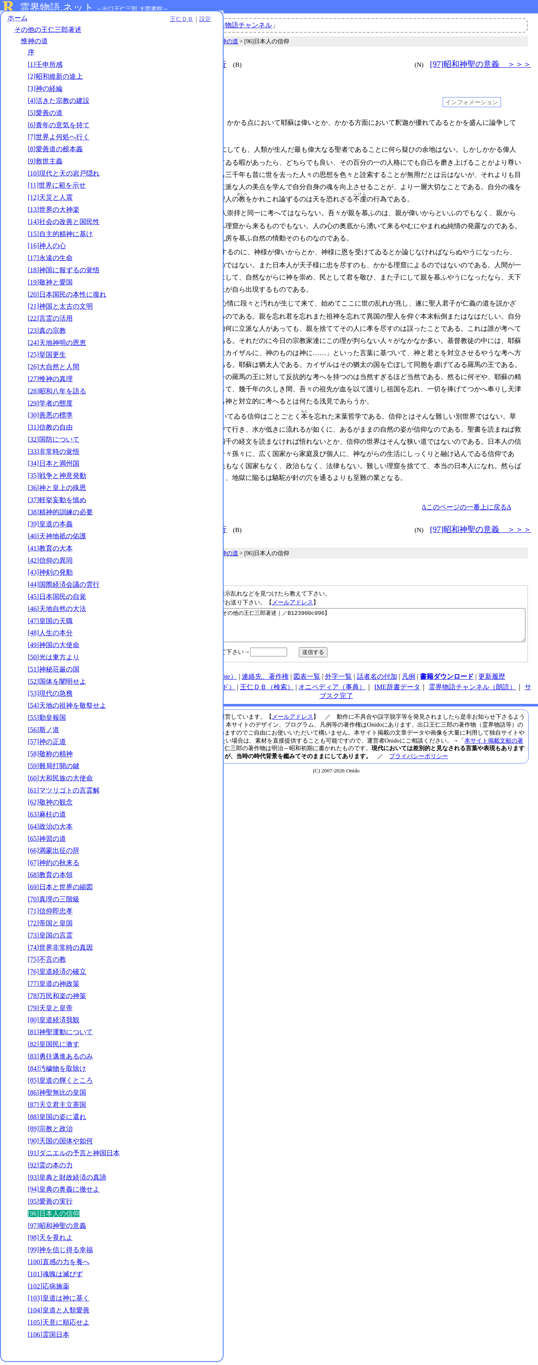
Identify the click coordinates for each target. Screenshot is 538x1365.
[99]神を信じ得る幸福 (60, 1252)
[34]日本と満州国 (53, 466)
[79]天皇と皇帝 (50, 1011)
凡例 (408, 677)
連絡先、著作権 (265, 677)
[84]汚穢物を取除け (57, 1071)
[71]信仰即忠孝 (50, 913)
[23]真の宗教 (47, 333)
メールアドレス (292, 597)
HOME (177, 677)
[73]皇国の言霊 (50, 938)
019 (152, 249)
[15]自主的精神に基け (60, 236)
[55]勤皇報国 (47, 720)
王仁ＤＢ (92, 21)
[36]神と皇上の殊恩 (57, 490)
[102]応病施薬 (48, 1289)
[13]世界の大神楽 (53, 212)
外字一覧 (338, 677)
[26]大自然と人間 (53, 369)
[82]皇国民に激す (53, 1047)
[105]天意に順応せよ (59, 1325)
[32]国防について (53, 442)
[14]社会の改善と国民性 (64, 224)
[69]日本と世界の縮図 (60, 889)
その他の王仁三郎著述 (48, 32)
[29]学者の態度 (50, 406)
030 (152, 300)
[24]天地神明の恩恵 (57, 345)
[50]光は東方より (53, 660)
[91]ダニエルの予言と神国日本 (74, 1155)
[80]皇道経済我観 (53, 1022)
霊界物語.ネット (57, 7)
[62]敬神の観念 (50, 805)
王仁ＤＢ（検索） (267, 688)
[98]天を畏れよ (50, 1240)
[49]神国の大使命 (53, 647)
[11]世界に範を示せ (57, 188)
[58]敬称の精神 (50, 756)
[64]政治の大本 (50, 829)
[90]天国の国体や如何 (60, 1143)
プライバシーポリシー (418, 757)
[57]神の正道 (47, 744)
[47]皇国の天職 (50, 623)
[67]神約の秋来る (53, 865)
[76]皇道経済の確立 (57, 974)
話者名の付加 (377, 677)
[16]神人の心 (47, 248)
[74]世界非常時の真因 (60, 950)
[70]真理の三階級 (53, 902)
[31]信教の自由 (50, 430)
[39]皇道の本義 (50, 526)
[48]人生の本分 (50, 635)
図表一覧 (306, 677)
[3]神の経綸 (45, 91)
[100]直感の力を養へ (59, 1264)
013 (152, 211)
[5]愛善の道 (45, 115)
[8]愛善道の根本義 (55, 151)
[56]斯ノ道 (43, 732)
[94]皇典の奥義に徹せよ (64, 1192)
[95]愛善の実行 (50, 1204)
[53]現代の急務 (50, 696)
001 (152, 122)
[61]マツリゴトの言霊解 (64, 793)
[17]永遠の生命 (50, 260)
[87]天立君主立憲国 (57, 1107)
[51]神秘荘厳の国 (53, 672)
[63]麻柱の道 (47, 817)
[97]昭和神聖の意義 (57, 1228)
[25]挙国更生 (47, 357)
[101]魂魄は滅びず (55, 1277)
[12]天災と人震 (50, 200)
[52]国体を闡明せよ (57, 684)
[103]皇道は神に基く (59, 1300)
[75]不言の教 (47, 962)
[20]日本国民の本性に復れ (67, 297)
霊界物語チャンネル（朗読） (472, 688)
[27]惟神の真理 (50, 381)
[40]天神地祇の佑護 (57, 539)
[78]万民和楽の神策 (57, 998)
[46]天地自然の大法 (57, 611)
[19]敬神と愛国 (50, 285)
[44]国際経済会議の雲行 (64, 587)
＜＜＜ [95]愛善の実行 (184, 64)
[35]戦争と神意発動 (57, 478)
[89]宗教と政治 (50, 1131)
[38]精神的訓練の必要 (60, 515)
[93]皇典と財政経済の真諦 (67, 1180)
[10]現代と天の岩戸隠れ (64, 176)
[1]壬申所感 (45, 67)
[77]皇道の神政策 (53, 986)
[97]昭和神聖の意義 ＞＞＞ (480, 64)
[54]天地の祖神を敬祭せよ (67, 708)
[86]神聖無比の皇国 (57, 1095)
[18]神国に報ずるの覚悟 (64, 273)
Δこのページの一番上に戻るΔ (466, 502)
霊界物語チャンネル (241, 25)
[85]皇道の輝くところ (60, 1083)
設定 (116, 21)
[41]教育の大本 (50, 551)
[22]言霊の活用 (50, 321)
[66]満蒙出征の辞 (53, 853)
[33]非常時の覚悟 (53, 454)
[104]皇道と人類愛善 (59, 1313)
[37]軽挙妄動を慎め (57, 502)
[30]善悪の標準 (50, 418)
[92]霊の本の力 (50, 1168)
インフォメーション (471, 102)
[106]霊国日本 (48, 1337)
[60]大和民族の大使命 (60, 781)
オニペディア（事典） (332, 688)
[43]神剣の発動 (50, 575)
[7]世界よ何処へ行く (59, 139)
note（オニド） (212, 688)
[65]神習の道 (47, 841)
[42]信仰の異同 (50, 563)
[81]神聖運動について (60, 1034)
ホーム (18, 20)
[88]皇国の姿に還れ (57, 1119)
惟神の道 (34, 43)
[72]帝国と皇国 (50, 926)
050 (152, 412)
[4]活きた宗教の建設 (59, 103)
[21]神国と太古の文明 (60, 309)
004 (152, 148)
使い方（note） (214, 677)
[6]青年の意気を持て (59, 128)
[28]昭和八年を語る (57, 394)
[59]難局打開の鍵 (53, 768)
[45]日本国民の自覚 (57, 599)
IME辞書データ (397, 688)
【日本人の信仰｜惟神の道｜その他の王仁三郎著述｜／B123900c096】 (337, 623)
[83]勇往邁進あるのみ (60, 1059)
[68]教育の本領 (50, 877)
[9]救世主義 (45, 164)
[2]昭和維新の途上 (55, 79)
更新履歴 (491, 677)
